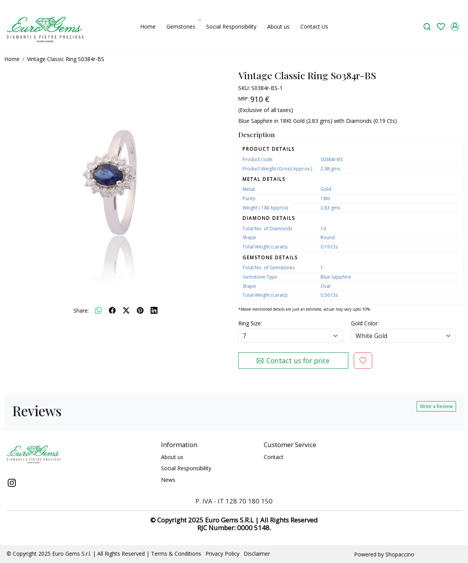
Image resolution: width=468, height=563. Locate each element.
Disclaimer (257, 553)
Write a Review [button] (436, 406)
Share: (81, 310)
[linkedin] (154, 310)
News (168, 479)
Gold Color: (365, 323)
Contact (273, 457)
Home (148, 26)
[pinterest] (140, 310)
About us (278, 26)
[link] (427, 26)
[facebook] (112, 310)
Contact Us (314, 26)
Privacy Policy (222, 553)
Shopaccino (399, 554)
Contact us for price (293, 360)
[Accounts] (455, 26)
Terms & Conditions (176, 553)
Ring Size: (250, 323)
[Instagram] (12, 484)
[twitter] (126, 310)
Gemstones (183, 26)
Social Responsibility (231, 26)
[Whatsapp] (98, 310)
